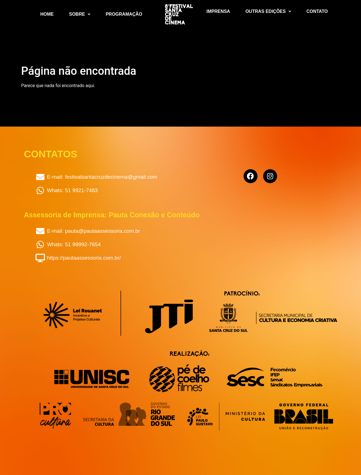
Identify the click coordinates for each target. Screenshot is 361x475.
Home (47, 14)
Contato (317, 11)
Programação (124, 14)
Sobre (79, 14)
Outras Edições (268, 11)
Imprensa (218, 11)
